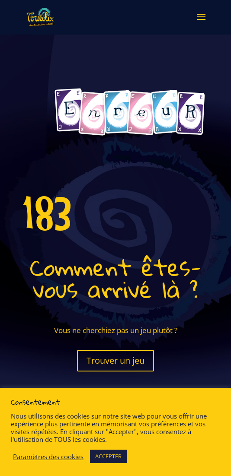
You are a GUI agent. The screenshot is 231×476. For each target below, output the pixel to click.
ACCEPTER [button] (108, 456)
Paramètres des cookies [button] (48, 456)
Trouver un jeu (115, 360)
